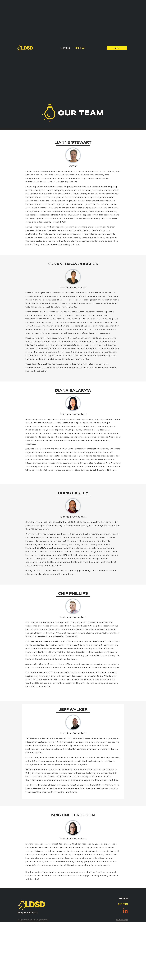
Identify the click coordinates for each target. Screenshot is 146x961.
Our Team (79, 48)
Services (65, 48)
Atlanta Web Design (122, 920)
